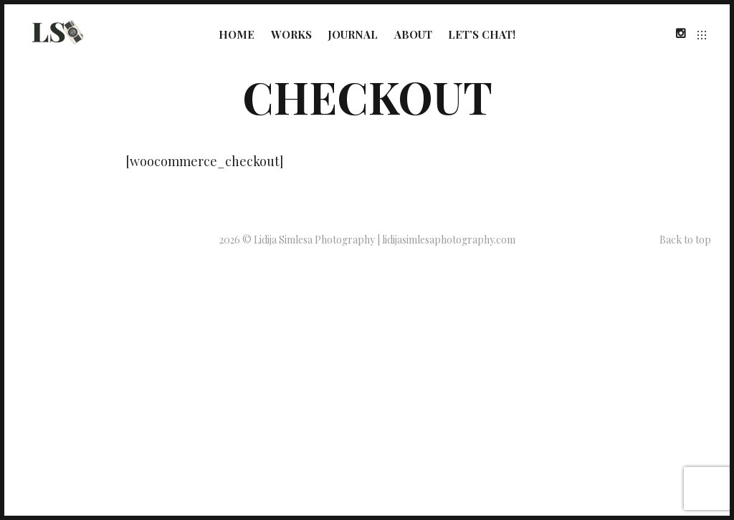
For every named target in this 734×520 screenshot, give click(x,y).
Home (236, 34)
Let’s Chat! (481, 34)
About (413, 34)
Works (291, 34)
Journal (353, 34)
